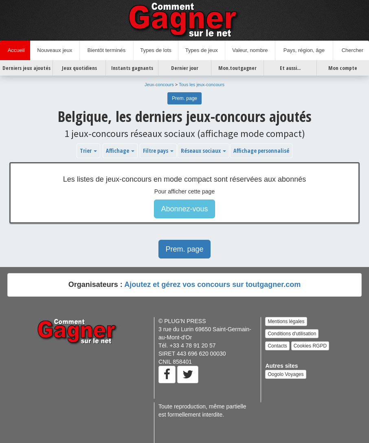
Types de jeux (201, 50)
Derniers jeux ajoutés (26, 68)
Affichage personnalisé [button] (261, 150)
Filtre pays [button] (158, 150)
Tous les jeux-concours (201, 84)
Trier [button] (88, 150)
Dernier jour (184, 68)
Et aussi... (290, 68)
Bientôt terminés (106, 50)
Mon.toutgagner (237, 68)
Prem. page (184, 98)
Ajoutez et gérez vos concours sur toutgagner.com (212, 284)
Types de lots (155, 50)
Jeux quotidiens (79, 68)
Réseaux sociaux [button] (203, 150)
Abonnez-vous (184, 209)
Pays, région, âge (304, 50)
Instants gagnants (132, 68)
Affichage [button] (120, 150)
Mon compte (342, 68)
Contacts (277, 346)
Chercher (350, 50)
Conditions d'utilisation (292, 334)
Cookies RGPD (310, 346)
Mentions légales (286, 321)
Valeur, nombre (250, 50)
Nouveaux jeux (54, 50)
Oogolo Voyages (285, 374)
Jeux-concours (159, 84)
